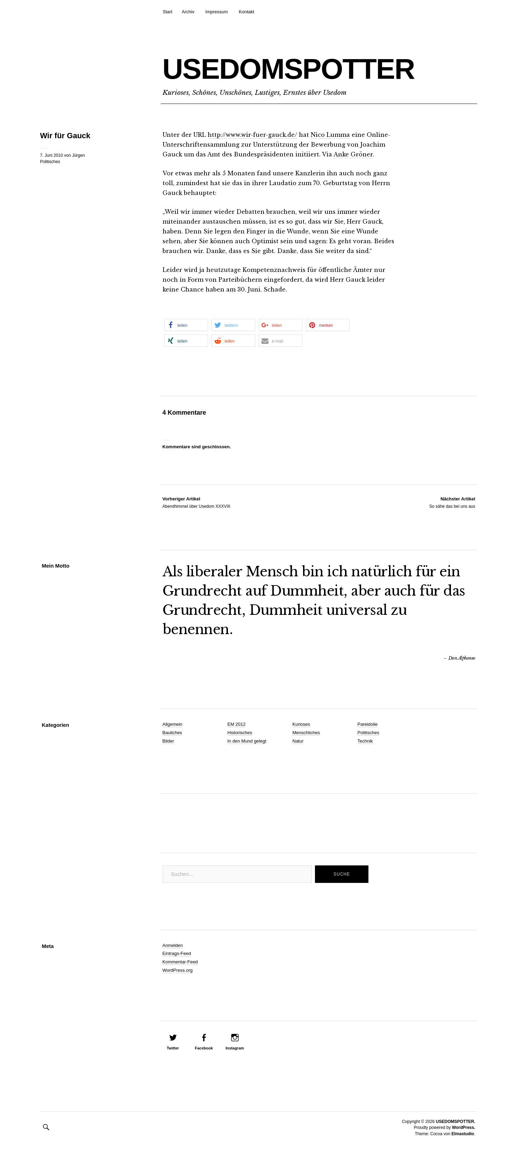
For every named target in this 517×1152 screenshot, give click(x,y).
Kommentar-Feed (180, 961)
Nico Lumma (330, 134)
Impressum (217, 11)
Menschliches (306, 732)
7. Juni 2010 (51, 155)
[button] (186, 325)
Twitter (173, 1048)
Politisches (50, 161)
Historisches (240, 732)
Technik (365, 741)
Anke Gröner (353, 154)
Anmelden (173, 945)
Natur (298, 741)
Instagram (234, 1048)
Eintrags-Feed (177, 953)
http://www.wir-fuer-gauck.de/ (252, 134)
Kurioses (301, 724)
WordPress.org (178, 970)
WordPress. (463, 1127)
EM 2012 (237, 724)
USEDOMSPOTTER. (455, 1121)
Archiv (188, 11)
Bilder (168, 741)
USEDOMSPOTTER (289, 69)
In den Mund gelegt (247, 741)
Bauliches (172, 732)
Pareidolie (368, 724)
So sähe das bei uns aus (452, 502)
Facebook (204, 1048)
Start (167, 11)
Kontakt (246, 11)
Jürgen (78, 155)
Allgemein (172, 724)
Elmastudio (462, 1133)
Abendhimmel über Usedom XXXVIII (196, 502)
